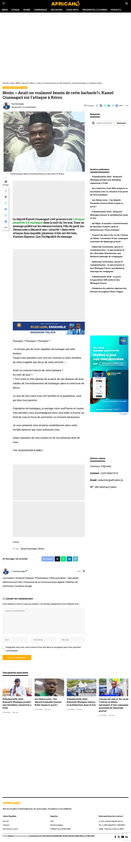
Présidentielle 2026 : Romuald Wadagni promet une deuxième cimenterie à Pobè (106, 180)
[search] (126, 3)
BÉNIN (15, 87)
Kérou (41, 549)
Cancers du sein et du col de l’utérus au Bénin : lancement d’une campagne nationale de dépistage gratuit (109, 238)
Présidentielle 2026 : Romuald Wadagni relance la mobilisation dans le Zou (109, 215)
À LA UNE (7, 87)
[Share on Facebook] (97, 106)
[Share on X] (101, 106)
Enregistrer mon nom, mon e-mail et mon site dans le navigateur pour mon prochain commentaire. (43, 649)
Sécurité (23, 87)
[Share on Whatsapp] (105, 106)
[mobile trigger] (5, 4)
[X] (119, 837)
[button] (112, 106)
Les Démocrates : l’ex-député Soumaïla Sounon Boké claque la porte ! (106, 203)
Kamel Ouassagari (29, 549)
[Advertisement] (65, 30)
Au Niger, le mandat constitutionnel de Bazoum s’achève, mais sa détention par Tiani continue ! (109, 226)
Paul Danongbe (18, 104)
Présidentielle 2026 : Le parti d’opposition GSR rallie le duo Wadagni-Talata (105, 280)
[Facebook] (84, 571)
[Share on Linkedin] (109, 106)
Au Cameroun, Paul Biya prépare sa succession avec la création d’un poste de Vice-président (109, 191)
